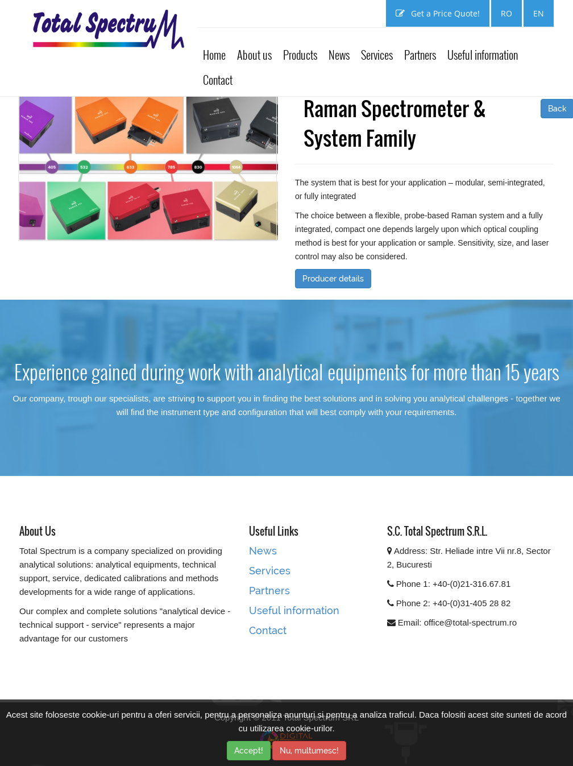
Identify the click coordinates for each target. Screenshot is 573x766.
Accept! (248, 750)
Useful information (482, 54)
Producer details (333, 278)
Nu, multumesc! (309, 750)
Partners (420, 54)
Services (377, 54)
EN (538, 13)
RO (506, 13)
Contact (217, 79)
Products (300, 54)
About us (254, 54)
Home (214, 54)
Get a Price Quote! (438, 13)
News (339, 54)
